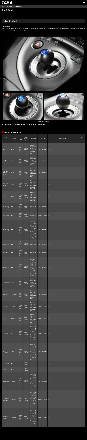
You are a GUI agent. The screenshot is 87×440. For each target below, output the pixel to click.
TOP (3, 6)
